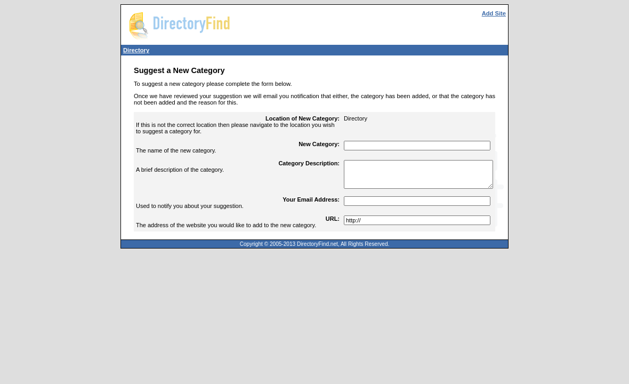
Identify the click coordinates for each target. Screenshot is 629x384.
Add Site (494, 13)
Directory (136, 50)
